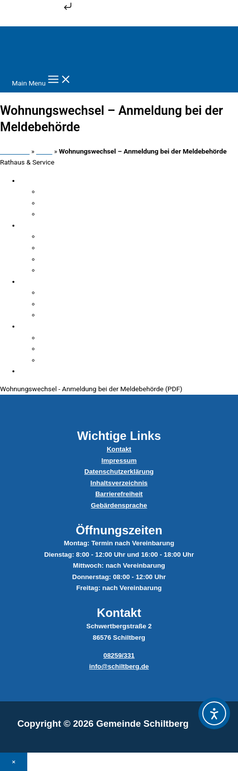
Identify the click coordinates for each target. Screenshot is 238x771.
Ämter (61, 203)
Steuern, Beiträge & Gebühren (96, 214)
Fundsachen (70, 191)
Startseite (15, 151)
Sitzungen (67, 304)
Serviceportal (72, 259)
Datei (44, 151)
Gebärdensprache (119, 505)
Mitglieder (67, 292)
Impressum (118, 460)
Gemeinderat (51, 281)
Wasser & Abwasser (82, 360)
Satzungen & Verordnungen (73, 371)
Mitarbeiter (68, 236)
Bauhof (63, 338)
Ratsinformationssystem (89, 315)
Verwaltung (49, 225)
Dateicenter (69, 270)
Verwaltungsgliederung (67, 180)
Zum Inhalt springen (37, 9)
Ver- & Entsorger (56, 326)
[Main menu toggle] (42, 80)
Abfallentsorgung (78, 348)
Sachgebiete (70, 248)
